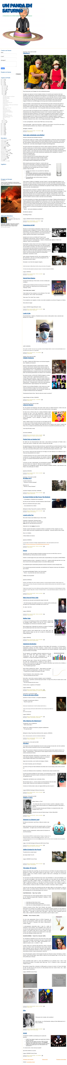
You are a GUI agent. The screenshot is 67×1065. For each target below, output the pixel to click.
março (4, 120)
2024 (3, 80)
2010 (3, 133)
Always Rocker (29, 400)
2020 (3, 84)
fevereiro (4, 121)
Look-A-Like (26, 313)
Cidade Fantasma (28, 358)
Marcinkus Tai (33, 493)
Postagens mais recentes (28, 1059)
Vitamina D (26, 53)
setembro (5, 89)
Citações (28, 493)
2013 (3, 130)
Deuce (25, 550)
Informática (3, 148)
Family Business (30, 131)
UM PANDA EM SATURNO (17, 9)
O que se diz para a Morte (30, 695)
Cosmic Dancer (29, 547)
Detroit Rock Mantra (29, 278)
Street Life (3, 159)
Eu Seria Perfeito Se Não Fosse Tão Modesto (36, 497)
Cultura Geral (29, 640)
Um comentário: (38, 352)
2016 (3, 126)
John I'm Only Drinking (34, 221)
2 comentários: (38, 399)
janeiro (4, 122)
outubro (4, 88)
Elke (24, 1010)
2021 (3, 83)
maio (4, 93)
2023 (3, 81)
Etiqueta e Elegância (5, 145)
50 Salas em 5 (27, 478)
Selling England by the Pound (32, 849)
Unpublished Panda (4, 160)
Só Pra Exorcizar (33, 511)
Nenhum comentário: (39, 309)
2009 (3, 134)
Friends (28, 221)
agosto (4, 90)
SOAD (25, 1033)
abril (4, 94)
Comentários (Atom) (31, 1062)
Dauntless (3, 180)
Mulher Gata (26, 618)
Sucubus (25, 743)
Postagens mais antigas (61, 1059)
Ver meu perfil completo (5, 227)
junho (4, 92)
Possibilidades (43, 690)
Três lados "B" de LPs (29, 868)
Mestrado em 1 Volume (37, 690)
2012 (3, 131)
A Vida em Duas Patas (5, 139)
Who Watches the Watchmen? (32, 721)
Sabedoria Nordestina (29, 644)
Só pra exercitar (4, 157)
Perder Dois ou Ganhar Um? (31, 439)
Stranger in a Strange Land (31, 819)
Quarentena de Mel (28, 225)
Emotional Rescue (4, 144)
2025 (3, 79)
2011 (3, 132)
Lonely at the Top (28, 515)
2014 (3, 129)
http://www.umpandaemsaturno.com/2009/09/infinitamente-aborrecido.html (37, 544)
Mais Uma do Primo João (30, 597)
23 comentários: (38, 130)
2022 (3, 82)
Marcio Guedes (12, 217)
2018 (3, 124)
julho (4, 91)
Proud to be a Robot (30, 846)
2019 (3, 123)
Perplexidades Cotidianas (5, 153)
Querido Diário (29, 353)
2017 (3, 125)
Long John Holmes (35, 640)
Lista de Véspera (28, 405)
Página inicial (45, 1059)
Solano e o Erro (27, 797)
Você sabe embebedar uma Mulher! (33, 135)
